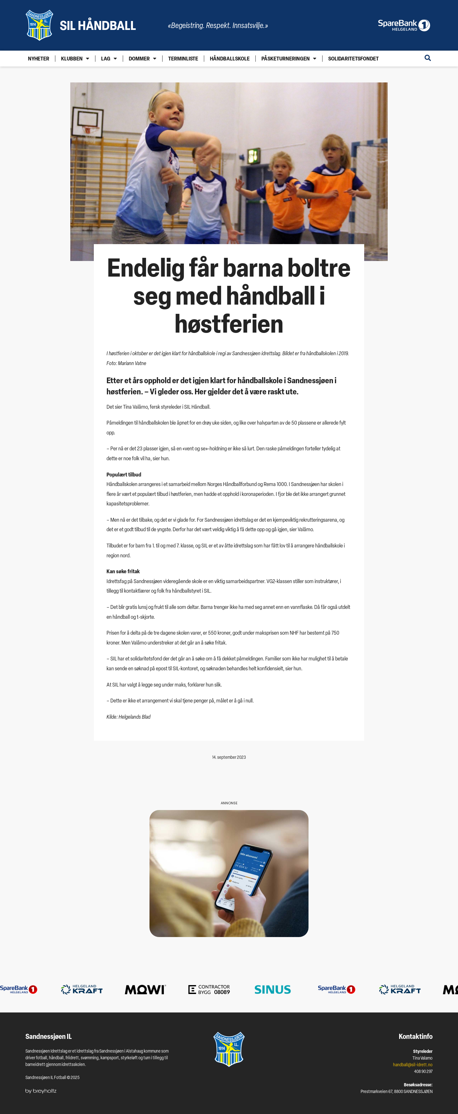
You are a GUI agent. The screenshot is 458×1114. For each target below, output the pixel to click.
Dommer (142, 58)
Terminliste (183, 58)
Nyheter (38, 58)
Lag (109, 58)
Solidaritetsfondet (353, 58)
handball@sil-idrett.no (413, 1065)
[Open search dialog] (427, 58)
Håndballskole (230, 58)
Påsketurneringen (288, 58)
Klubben (75, 58)
